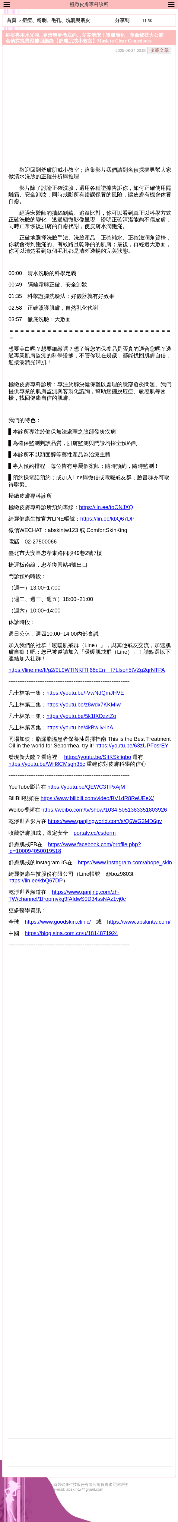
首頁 (11, 20)
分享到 (122, 20)
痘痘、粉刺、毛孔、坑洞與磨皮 (56, 20)
